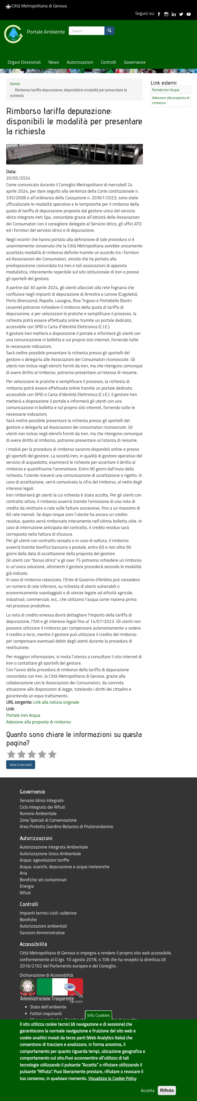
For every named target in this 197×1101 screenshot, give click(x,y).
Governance (135, 62)
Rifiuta (167, 1095)
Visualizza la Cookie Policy (112, 1084)
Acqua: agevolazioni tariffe (44, 860)
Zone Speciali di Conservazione (48, 820)
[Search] (109, 30)
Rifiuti (25, 893)
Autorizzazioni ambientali (43, 926)
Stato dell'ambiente (48, 1007)
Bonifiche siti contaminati (43, 880)
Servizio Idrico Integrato (42, 800)
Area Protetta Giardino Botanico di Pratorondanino (66, 826)
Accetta (148, 1096)
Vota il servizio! (20, 764)
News (53, 62)
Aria (23, 873)
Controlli (108, 62)
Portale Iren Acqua (23, 715)
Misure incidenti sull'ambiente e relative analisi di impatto (83, 1020)
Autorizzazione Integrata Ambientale (54, 847)
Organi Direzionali (24, 62)
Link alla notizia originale (56, 702)
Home (15, 83)
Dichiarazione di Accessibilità (46, 975)
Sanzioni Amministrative (42, 932)
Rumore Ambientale (38, 813)
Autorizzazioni (80, 62)
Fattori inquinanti (46, 1013)
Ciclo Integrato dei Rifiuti (42, 807)
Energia (27, 886)
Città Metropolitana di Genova (36, 6)
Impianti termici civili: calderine (48, 913)
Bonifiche (28, 919)
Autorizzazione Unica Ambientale (50, 853)
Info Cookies (98, 1020)
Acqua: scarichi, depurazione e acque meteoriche (65, 866)
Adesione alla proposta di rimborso (38, 722)
